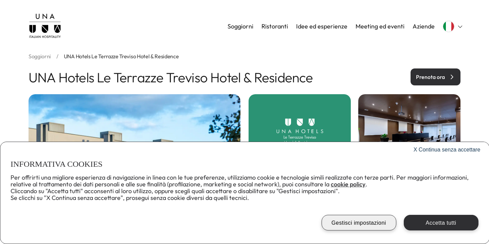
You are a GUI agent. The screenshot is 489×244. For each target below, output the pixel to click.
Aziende (424, 26)
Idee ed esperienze (321, 26)
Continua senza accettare (447, 149)
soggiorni (40, 56)
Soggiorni (240, 26)
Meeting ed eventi (380, 26)
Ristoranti (274, 26)
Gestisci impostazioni (358, 223)
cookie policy (348, 184)
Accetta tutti (440, 223)
